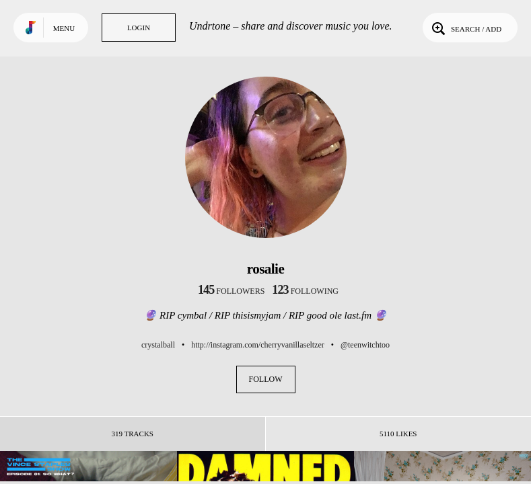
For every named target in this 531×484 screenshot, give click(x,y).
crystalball (158, 345)
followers (231, 291)
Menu (64, 28)
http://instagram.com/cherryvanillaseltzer (257, 345)
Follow (266, 379)
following (305, 291)
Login (138, 28)
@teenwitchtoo (365, 345)
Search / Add (465, 27)
